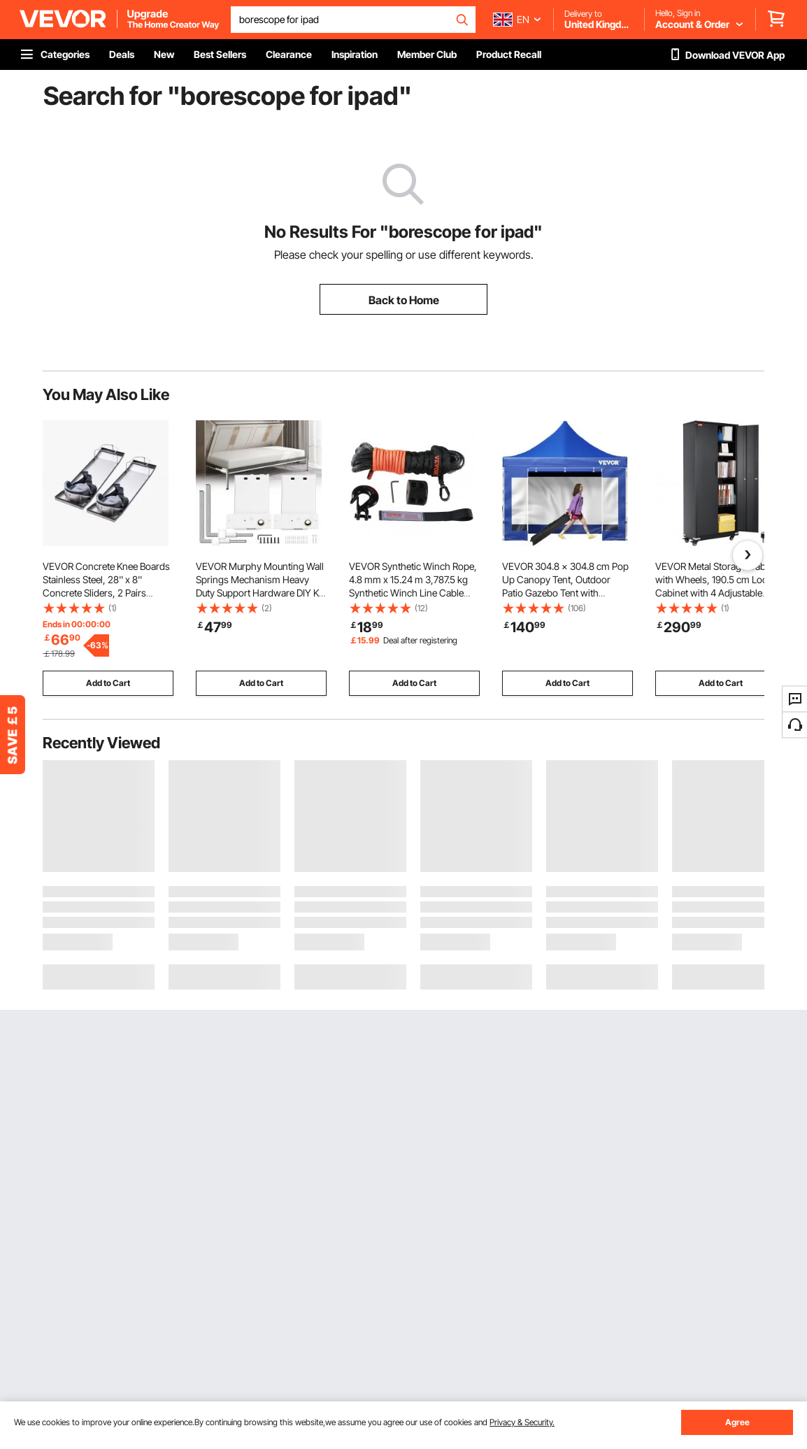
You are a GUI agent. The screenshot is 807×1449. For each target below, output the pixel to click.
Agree (737, 1422)
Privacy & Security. (522, 1422)
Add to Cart (108, 683)
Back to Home (404, 300)
